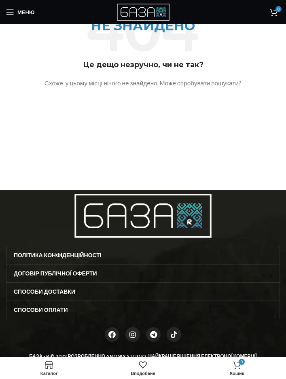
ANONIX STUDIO (126, 356)
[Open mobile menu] (20, 12)
